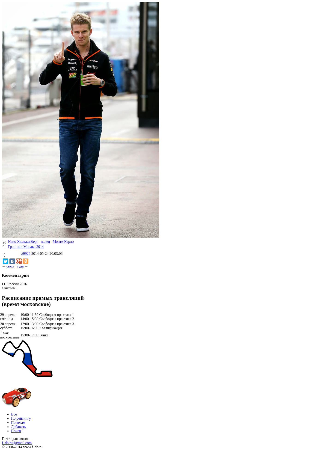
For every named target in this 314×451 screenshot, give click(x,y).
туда (20, 266)
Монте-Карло (63, 241)
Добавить (18, 427)
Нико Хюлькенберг (23, 241)
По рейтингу (21, 418)
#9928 (25, 253)
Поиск (16, 431)
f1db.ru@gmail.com (17, 443)
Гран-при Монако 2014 (26, 247)
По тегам (18, 422)
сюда (10, 266)
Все (14, 414)
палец (45, 241)
